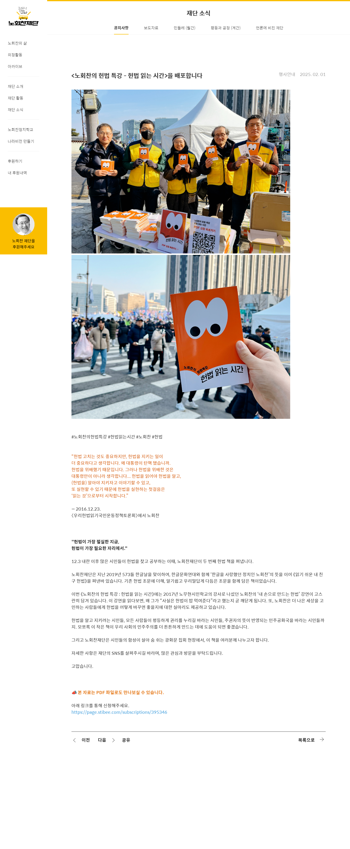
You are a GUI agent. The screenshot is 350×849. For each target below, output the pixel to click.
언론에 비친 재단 (269, 28)
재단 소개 (15, 86)
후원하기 (15, 161)
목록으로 (306, 740)
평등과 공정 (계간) (226, 28)
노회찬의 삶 (17, 43)
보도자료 (151, 28)
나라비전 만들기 (21, 141)
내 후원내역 (17, 173)
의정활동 (15, 55)
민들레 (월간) (184, 28)
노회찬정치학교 (20, 129)
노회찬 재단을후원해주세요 (23, 244)
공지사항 (121, 28)
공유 (126, 740)
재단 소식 (15, 110)
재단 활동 (15, 98)
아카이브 (15, 66)
